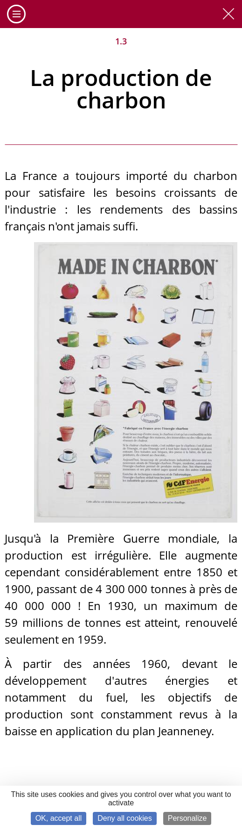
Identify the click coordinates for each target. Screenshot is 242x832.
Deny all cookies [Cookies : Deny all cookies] (124, 818)
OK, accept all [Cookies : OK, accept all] (58, 818)
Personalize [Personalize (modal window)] (187, 818)
